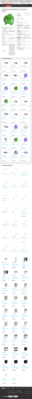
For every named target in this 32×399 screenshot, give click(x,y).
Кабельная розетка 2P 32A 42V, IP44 (5, 157)
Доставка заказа (14, 174)
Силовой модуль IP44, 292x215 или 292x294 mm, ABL (5, 380)
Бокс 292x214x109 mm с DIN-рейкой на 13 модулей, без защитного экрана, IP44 (25, 278)
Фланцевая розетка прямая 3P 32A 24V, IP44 (25, 132)
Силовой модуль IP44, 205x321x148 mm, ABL (14, 380)
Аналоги (27, 25)
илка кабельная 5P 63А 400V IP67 (6, 251)
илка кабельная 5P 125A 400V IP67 (15, 251)
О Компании (9, 388)
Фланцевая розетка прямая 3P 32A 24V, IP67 (25, 93)
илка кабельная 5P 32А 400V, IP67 (26, 225)
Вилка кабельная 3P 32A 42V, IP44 (6, 67)
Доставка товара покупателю (5, 174)
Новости (18, 388)
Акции (26, 4)
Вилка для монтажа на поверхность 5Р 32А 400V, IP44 (5, 187)
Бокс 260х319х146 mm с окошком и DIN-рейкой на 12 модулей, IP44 (25, 342)
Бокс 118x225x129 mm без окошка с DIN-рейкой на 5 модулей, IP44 (5, 291)
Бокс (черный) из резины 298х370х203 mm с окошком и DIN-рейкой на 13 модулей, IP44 (6, 368)
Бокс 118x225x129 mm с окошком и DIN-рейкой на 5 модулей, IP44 (15, 291)
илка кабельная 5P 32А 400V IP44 (16, 238)
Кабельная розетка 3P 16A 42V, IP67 (5, 119)
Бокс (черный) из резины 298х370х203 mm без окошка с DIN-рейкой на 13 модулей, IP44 (25, 355)
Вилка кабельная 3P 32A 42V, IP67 (26, 67)
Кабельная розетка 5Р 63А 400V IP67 (25, 187)
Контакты (3, 6)
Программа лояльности (20, 4)
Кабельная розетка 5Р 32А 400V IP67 (15, 187)
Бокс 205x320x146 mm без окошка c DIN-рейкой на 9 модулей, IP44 (5, 329)
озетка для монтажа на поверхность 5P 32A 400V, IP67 (25, 251)
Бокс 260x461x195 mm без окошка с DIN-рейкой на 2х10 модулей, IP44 (5, 316)
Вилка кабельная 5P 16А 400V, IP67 (25, 238)
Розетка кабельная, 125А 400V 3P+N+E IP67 (5, 200)
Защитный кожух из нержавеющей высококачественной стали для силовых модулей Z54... (25, 265)
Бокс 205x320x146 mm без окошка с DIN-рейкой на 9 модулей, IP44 (25, 316)
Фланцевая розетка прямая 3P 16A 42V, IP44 (5, 106)
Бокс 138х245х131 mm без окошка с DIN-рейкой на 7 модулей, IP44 (25, 291)
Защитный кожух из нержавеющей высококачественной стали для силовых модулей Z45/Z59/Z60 (6, 278)
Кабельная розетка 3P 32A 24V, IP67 (5, 132)
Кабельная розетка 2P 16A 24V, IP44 (15, 80)
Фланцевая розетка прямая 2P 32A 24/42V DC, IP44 (15, 93)
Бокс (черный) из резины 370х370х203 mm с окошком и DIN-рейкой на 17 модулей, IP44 (25, 368)
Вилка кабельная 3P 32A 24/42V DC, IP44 (25, 119)
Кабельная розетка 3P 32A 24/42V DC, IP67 (5, 80)
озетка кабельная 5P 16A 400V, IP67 (5, 238)
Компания (7, 4)
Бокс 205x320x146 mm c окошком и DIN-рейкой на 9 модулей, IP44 (15, 329)
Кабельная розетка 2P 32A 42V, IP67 (25, 157)
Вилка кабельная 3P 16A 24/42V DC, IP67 (15, 106)
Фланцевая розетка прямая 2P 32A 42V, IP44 (15, 144)
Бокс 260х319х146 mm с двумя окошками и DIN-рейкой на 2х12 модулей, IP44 (15, 355)
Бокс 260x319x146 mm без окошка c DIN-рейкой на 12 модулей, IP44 (5, 342)
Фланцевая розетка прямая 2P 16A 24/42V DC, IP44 (15, 132)
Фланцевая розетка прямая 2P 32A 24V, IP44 (25, 80)
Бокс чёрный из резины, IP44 (5, 225)
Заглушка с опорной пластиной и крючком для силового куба (6, 264)
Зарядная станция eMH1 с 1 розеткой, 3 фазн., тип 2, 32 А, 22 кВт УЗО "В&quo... (25, 214)
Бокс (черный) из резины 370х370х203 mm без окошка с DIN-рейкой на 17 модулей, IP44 (15, 368)
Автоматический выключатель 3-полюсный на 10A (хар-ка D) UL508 (25, 175)
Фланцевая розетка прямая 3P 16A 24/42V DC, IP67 (5, 93)
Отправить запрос (8, 6)
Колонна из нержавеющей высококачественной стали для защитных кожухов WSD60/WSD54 (15, 265)
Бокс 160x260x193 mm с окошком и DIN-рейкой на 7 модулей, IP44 (25, 303)
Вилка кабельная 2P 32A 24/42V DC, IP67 (15, 67)
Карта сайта (21, 388)
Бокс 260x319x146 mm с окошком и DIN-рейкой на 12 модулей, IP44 (5, 355)
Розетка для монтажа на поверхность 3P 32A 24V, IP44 (5, 144)
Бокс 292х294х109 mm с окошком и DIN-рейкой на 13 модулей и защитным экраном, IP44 (15, 278)
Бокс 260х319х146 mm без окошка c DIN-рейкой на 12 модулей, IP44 (15, 342)
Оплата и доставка (13, 4)
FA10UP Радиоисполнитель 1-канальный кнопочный (15, 226)
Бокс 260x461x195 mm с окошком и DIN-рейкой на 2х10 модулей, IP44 (15, 316)
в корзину (18, 17)
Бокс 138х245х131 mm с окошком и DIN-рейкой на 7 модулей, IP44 (5, 303)
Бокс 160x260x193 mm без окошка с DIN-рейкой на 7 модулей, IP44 (15, 303)
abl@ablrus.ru (21, 392)
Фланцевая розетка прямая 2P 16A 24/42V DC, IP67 (15, 157)
